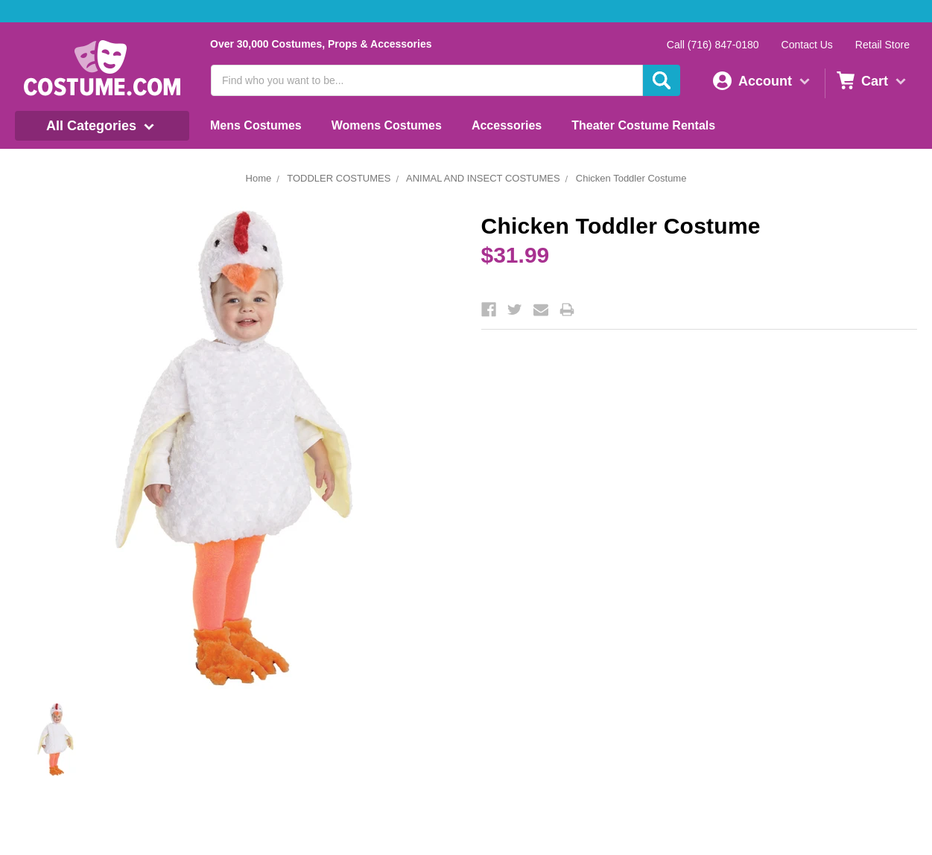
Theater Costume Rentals (643, 125)
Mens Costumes (256, 125)
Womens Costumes (387, 125)
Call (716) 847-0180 (713, 45)
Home (259, 178)
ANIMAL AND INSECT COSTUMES (483, 178)
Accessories (507, 125)
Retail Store (882, 45)
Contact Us (807, 45)
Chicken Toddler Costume (631, 178)
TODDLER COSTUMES (338, 178)
